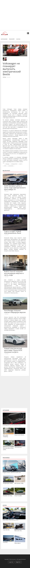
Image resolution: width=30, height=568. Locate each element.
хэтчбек (5, 165)
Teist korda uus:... (18, 447)
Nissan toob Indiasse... (19, 435)
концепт (20, 163)
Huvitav (18, 39)
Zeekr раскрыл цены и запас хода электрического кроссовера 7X (15, 188)
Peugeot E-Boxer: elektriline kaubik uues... (12, 472)
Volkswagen (7, 163)
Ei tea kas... (5, 542)
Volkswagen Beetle (14, 163)
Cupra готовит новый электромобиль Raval (12, 232)
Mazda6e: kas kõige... (8, 495)
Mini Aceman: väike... (19, 483)
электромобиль (10, 165)
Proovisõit (12, 39)
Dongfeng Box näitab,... (8, 483)
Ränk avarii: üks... (18, 530)
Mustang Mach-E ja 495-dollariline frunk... (12, 425)
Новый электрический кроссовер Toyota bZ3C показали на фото (13, 350)
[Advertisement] (15, 15)
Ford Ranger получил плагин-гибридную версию (15, 311)
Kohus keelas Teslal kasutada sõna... (11, 520)
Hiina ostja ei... (17, 543)
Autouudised (4, 39)
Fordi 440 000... (6, 530)
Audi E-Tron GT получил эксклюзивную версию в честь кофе (14, 273)
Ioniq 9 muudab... (18, 495)
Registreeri (18, 562)
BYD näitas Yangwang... (6, 436)
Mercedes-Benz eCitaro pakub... (8, 449)
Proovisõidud (6, 457)
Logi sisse (11, 562)
